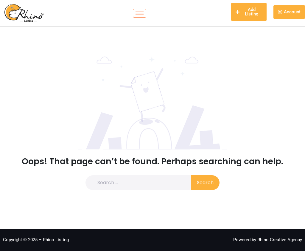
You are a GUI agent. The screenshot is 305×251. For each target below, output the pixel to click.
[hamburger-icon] (139, 13)
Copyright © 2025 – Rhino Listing (36, 239)
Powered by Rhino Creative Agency (267, 239)
